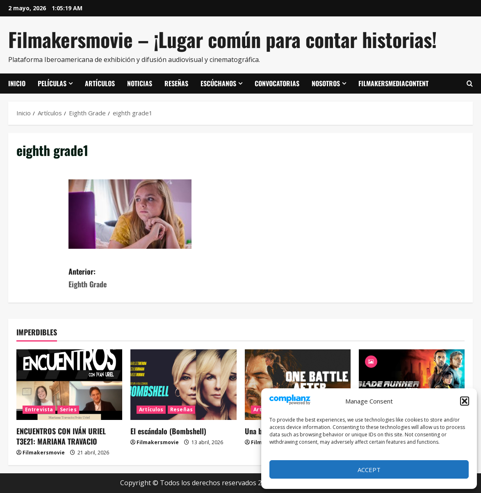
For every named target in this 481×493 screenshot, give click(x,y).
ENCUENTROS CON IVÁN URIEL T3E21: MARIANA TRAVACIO (61, 436)
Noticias (139, 83)
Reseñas (176, 83)
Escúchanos (218, 83)
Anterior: (154, 278)
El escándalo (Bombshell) (168, 431)
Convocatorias (277, 83)
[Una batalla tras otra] (298, 384)
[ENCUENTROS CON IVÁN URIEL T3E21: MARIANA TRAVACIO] (69, 384)
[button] (464, 401)
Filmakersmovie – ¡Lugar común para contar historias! (222, 39)
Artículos (100, 83)
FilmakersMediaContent (393, 83)
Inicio (16, 83)
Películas (52, 83)
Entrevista (39, 409)
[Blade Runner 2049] (412, 384)
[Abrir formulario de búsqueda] (470, 84)
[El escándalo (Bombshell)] (183, 384)
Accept (369, 469)
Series (68, 409)
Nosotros (326, 83)
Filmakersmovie (44, 452)
